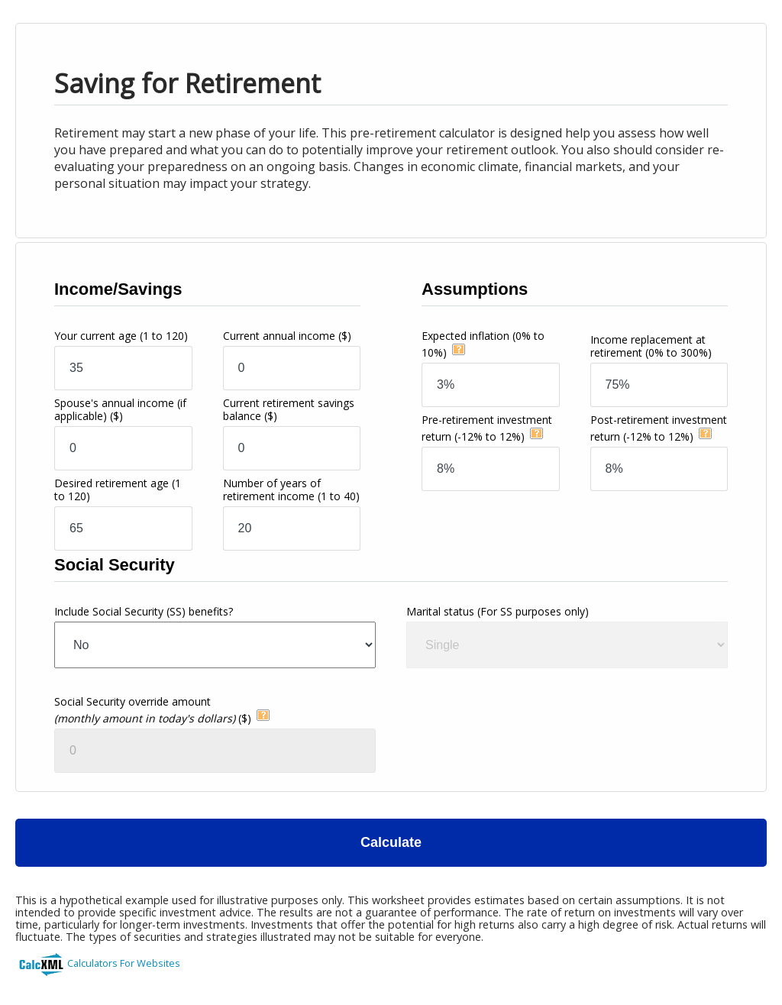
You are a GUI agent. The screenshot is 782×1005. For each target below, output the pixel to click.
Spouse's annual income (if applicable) (120, 409)
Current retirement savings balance (288, 409)
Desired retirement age (117, 489)
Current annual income (287, 335)
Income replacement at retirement (651, 346)
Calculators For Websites (123, 963)
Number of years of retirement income (291, 489)
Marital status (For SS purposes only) (497, 611)
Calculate (391, 842)
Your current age (121, 335)
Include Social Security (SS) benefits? (143, 611)
